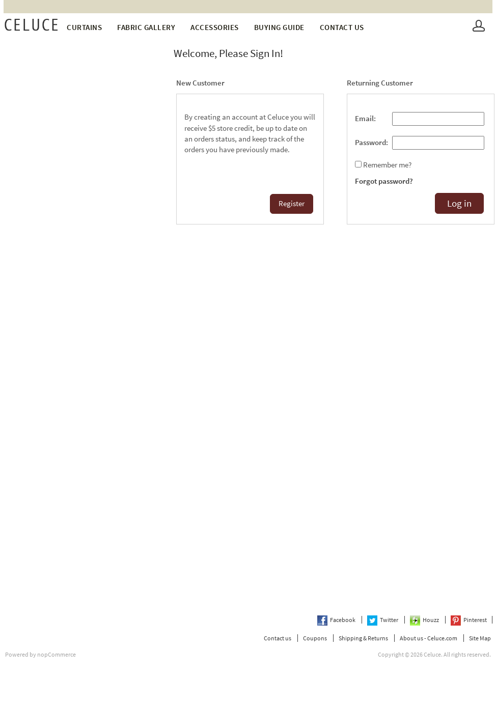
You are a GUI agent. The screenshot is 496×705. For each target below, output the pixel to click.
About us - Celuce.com (428, 638)
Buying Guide (279, 27)
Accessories (214, 27)
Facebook (336, 620)
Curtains (84, 27)
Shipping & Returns (363, 638)
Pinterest (469, 620)
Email (364, 118)
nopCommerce (56, 654)
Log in (459, 203)
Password (370, 142)
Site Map (480, 638)
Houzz (425, 620)
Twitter (383, 620)
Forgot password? (384, 181)
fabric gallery (146, 27)
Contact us (342, 27)
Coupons (315, 638)
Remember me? (387, 165)
